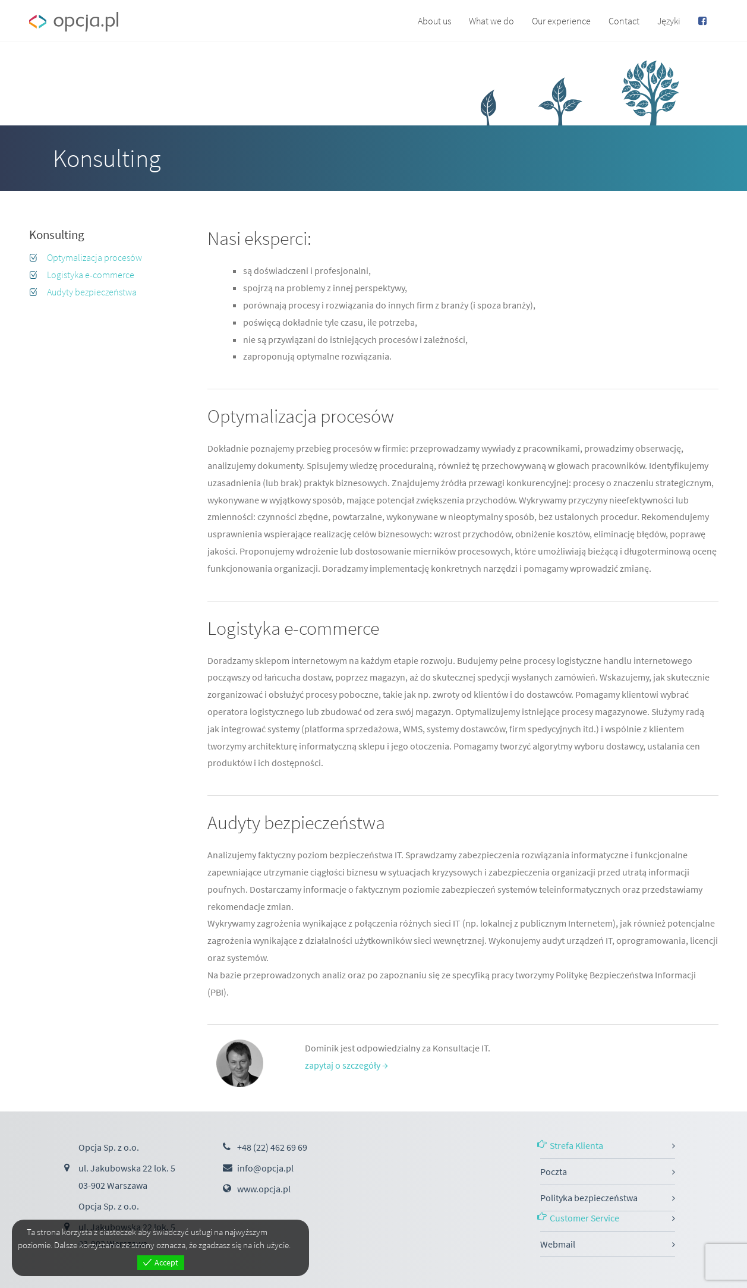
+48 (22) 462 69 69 (272, 1147)
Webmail (557, 1244)
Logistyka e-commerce (90, 275)
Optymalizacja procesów (94, 257)
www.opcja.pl (264, 1189)
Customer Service (584, 1218)
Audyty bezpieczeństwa (92, 292)
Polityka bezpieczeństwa (589, 1198)
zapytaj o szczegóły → (346, 1065)
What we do (491, 21)
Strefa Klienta (576, 1145)
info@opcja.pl (265, 1168)
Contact (624, 21)
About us (434, 21)
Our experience (561, 21)
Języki (668, 21)
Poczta (553, 1171)
